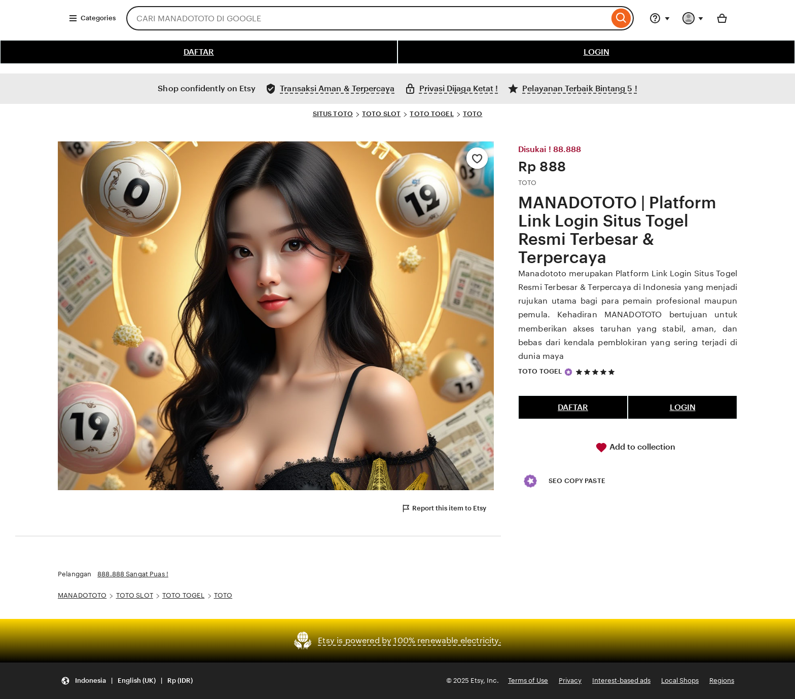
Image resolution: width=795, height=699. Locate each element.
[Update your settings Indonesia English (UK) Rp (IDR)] (126, 681)
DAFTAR (199, 52)
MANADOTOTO (82, 595)
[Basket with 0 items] (722, 18)
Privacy (570, 680)
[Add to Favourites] (477, 158)
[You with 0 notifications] (693, 18)
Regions (721, 680)
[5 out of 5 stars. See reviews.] (597, 372)
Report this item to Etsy (443, 508)
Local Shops (680, 680)
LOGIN (596, 52)
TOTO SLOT (381, 114)
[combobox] (367, 18)
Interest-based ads (621, 680)
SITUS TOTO (333, 114)
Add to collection (635, 448)
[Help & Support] (659, 18)
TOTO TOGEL (431, 114)
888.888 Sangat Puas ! (132, 574)
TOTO (473, 114)
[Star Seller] (568, 372)
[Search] (621, 18)
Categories (92, 18)
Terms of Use (528, 680)
